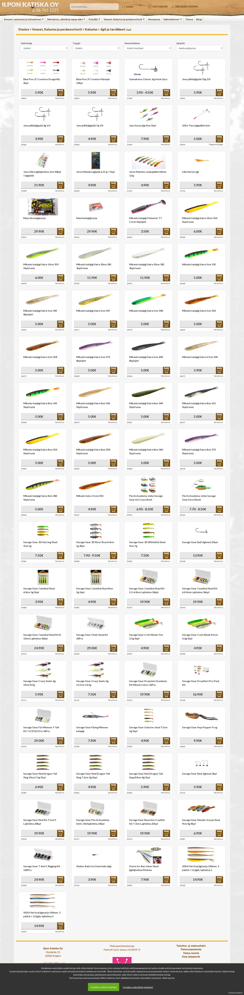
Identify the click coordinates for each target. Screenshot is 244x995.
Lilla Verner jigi (190, 171)
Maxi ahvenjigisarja (34, 218)
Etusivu (24, 29)
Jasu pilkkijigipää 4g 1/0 (36, 125)
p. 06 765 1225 (45, 10)
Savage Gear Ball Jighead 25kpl (200, 542)
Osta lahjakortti (191, 956)
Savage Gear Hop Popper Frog (199, 727)
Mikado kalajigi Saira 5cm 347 (93, 310)
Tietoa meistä (191, 953)
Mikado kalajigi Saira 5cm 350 (199, 310)
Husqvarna (154, 19)
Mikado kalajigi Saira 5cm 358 (40, 356)
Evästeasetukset (235, 993)
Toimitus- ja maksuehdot (191, 945)
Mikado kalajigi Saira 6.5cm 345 (200, 356)
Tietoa (189, 19)
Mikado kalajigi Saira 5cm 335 (199, 264)
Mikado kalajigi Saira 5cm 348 (146, 310)
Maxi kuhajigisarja (86, 218)
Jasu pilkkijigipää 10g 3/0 (196, 79)
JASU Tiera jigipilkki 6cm (196, 125)
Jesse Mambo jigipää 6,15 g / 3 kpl (95, 171)
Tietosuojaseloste (191, 949)
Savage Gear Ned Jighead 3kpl (199, 773)
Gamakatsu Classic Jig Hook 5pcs (148, 79)
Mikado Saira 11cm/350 (89, 495)
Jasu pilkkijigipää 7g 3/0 (89, 125)
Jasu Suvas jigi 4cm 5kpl (142, 125)
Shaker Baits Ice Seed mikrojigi (93, 866)
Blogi (199, 19)
